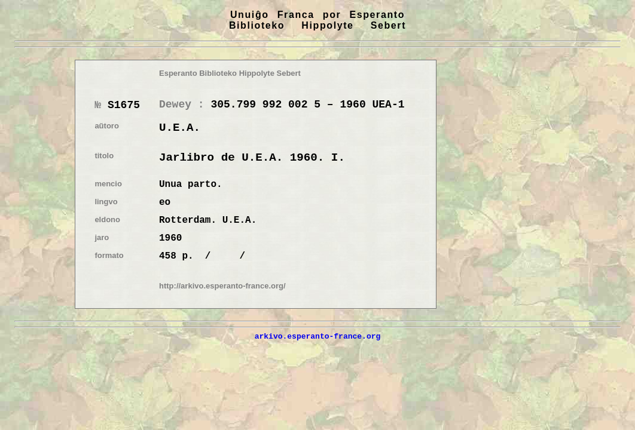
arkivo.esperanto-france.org (318, 336)
